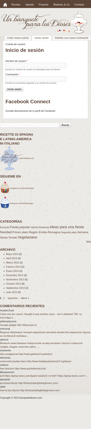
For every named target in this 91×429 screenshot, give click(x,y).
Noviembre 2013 (15, 279)
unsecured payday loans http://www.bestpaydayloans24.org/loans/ (35, 361)
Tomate (12, 237)
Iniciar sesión (43, 37)
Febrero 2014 (13, 267)
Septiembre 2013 (15, 288)
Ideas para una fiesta (67, 227)
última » (25, 298)
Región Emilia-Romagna (44, 232)
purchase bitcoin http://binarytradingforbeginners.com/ (29, 383)
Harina (34, 227)
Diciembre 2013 (14, 275)
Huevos (44, 227)
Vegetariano (27, 237)
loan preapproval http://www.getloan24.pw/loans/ (26, 354)
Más (88, 241)
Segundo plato (69, 232)
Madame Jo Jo (61, 4)
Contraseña (12, 74)
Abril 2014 (11, 258)
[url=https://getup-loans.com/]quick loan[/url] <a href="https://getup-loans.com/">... (44, 376)
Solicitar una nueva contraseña (71, 38)
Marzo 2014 (12, 262)
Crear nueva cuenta (18, 38)
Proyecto (43, 4)
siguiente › (13, 298)
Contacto (79, 4)
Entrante (4, 227)
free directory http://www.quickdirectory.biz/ (23, 368)
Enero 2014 (12, 271)
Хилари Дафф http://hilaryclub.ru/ (18, 325)
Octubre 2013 (13, 283)
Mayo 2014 (12, 254)
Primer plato (20, 232)
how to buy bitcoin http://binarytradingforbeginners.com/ (30, 390)
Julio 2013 (11, 292)
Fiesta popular (20, 227)
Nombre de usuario (16, 61)
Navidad (6, 232)
